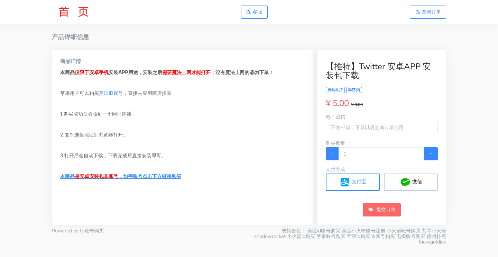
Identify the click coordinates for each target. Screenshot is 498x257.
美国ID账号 (111, 93)
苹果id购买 (358, 236)
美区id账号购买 (323, 230)
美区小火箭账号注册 (363, 230)
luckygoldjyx (432, 241)
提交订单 (382, 209)
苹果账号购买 (330, 236)
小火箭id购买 (301, 236)
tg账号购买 (92, 230)
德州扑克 (436, 236)
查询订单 (428, 11)
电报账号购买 (410, 236)
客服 (254, 11)
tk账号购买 (383, 236)
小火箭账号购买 (404, 230)
